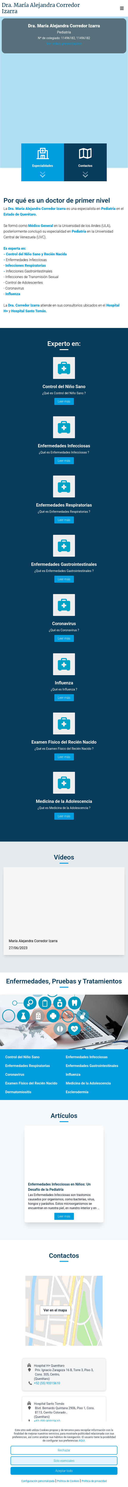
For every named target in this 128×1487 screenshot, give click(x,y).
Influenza (73, 1074)
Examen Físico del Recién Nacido (31, 1083)
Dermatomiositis (18, 1092)
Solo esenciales (63, 1461)
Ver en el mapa (55, 1310)
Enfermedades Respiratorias (27, 1066)
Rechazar (64, 1450)
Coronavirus (14, 1074)
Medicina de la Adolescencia (88, 1083)
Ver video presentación (64, 44)
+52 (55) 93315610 (47, 1383)
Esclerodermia (77, 1092)
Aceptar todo (64, 1471)
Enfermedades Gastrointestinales (92, 1066)
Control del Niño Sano (22, 1057)
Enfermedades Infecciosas (87, 1057)
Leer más (64, 401)
